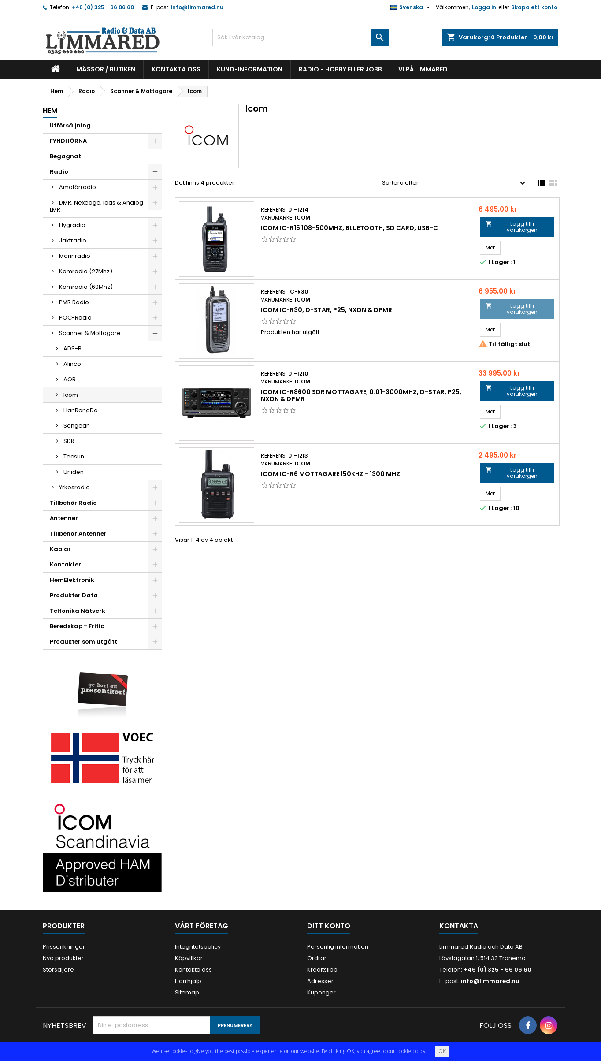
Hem (50, 110)
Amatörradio (77, 187)
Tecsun (73, 456)
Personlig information (337, 946)
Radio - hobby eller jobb (340, 69)
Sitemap (187, 992)
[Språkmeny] (411, 7)
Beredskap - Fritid (77, 626)
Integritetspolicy (198, 946)
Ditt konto (328, 926)
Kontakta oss (176, 69)
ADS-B (72, 348)
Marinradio (74, 256)
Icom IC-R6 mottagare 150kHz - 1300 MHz (330, 473)
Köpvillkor (189, 958)
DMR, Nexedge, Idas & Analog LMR (96, 206)
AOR (69, 379)
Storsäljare (58, 969)
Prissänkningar (64, 946)
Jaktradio (72, 240)
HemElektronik (72, 580)
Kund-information (249, 69)
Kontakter (65, 564)
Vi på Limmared (423, 69)
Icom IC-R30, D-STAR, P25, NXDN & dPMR (326, 309)
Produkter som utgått (83, 641)
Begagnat (65, 156)
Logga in (484, 7)
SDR (68, 441)
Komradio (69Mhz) (86, 287)
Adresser (320, 981)
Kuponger (321, 992)
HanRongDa (80, 410)
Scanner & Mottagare (90, 333)
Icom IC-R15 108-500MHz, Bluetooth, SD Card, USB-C (349, 227)
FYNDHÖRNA (68, 141)
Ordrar (316, 958)
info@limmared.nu (197, 7)
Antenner (64, 518)
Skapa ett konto (534, 7)
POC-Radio (75, 317)
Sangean (76, 425)
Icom (70, 395)
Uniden (73, 472)
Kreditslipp (322, 969)
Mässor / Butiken (105, 69)
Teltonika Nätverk (77, 611)
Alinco (72, 364)
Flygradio (72, 225)
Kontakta (458, 926)
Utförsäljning (70, 125)
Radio (59, 172)
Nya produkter (63, 958)
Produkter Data (74, 595)
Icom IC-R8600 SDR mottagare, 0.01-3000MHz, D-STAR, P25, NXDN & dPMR (361, 395)
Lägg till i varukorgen (511, 227)
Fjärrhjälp (188, 981)
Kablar (60, 549)
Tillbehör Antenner (78, 533)
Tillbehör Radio (73, 503)
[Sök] (300, 37)
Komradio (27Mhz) (85, 271)
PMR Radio (74, 302)
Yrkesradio (74, 487)
